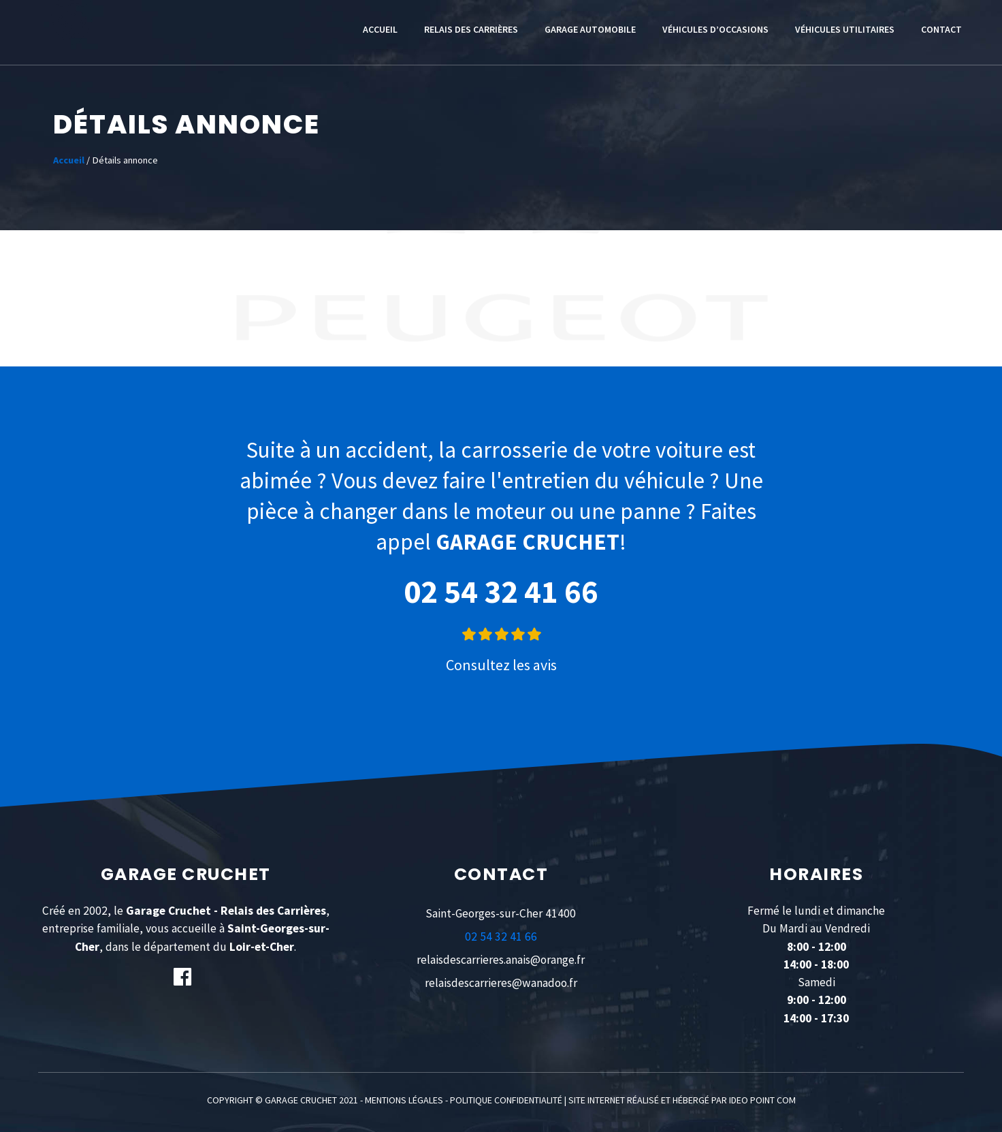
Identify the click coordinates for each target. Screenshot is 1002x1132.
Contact (941, 29)
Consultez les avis (501, 664)
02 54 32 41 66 (501, 591)
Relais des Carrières (471, 29)
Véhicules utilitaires (844, 29)
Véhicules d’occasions (715, 29)
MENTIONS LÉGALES (404, 1100)
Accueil (380, 29)
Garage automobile (590, 29)
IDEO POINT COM (762, 1100)
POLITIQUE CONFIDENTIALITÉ (506, 1100)
